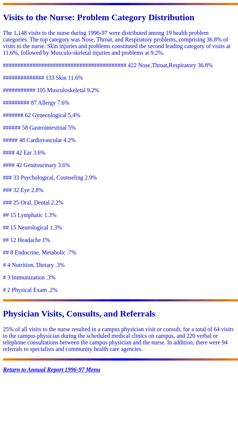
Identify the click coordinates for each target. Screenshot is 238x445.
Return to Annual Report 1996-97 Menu (51, 369)
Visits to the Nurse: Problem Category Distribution (98, 17)
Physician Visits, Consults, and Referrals (79, 313)
